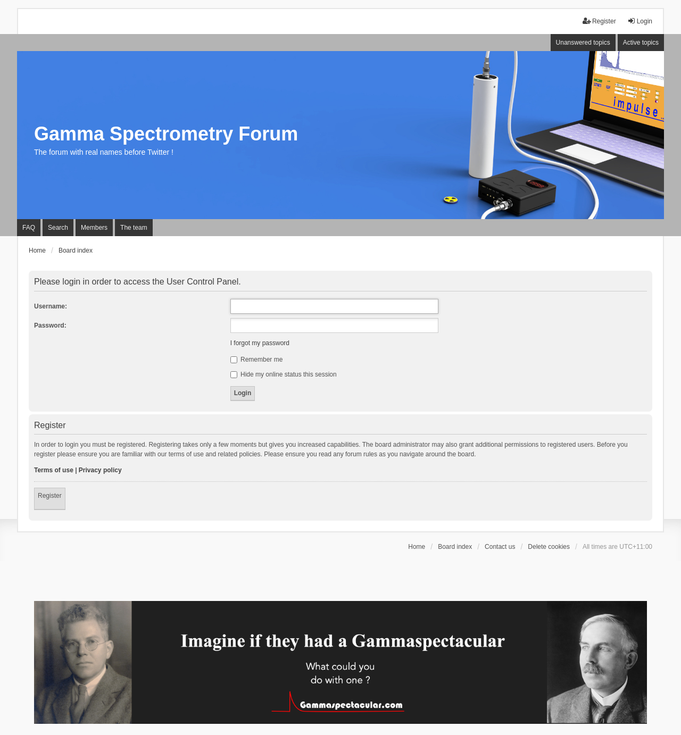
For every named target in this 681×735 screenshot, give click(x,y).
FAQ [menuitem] (28, 227)
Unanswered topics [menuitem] (583, 42)
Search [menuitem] (58, 227)
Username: (50, 306)
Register (50, 495)
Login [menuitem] (639, 21)
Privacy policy (100, 470)
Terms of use (53, 470)
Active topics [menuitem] (641, 42)
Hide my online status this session (283, 374)
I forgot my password (259, 343)
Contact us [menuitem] (500, 546)
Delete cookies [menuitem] (549, 546)
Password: (50, 325)
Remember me (256, 359)
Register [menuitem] (599, 21)
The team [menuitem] (133, 227)
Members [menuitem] (94, 227)
